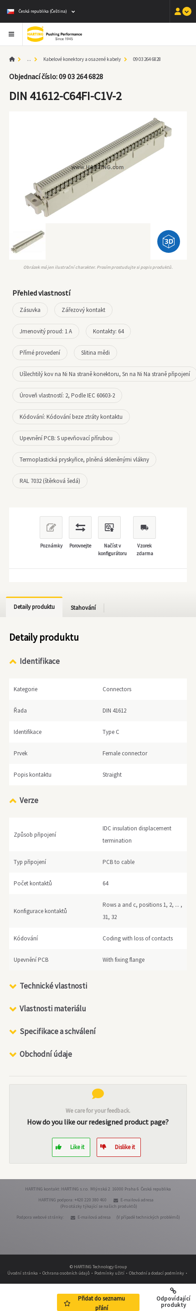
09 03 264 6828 (147, 59)
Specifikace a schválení (58, 1030)
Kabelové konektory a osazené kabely (82, 59)
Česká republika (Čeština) (37, 11)
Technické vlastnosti (53, 985)
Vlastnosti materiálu (53, 1008)
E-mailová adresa (137, 1199)
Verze (29, 800)
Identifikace (40, 661)
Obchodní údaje (46, 1053)
